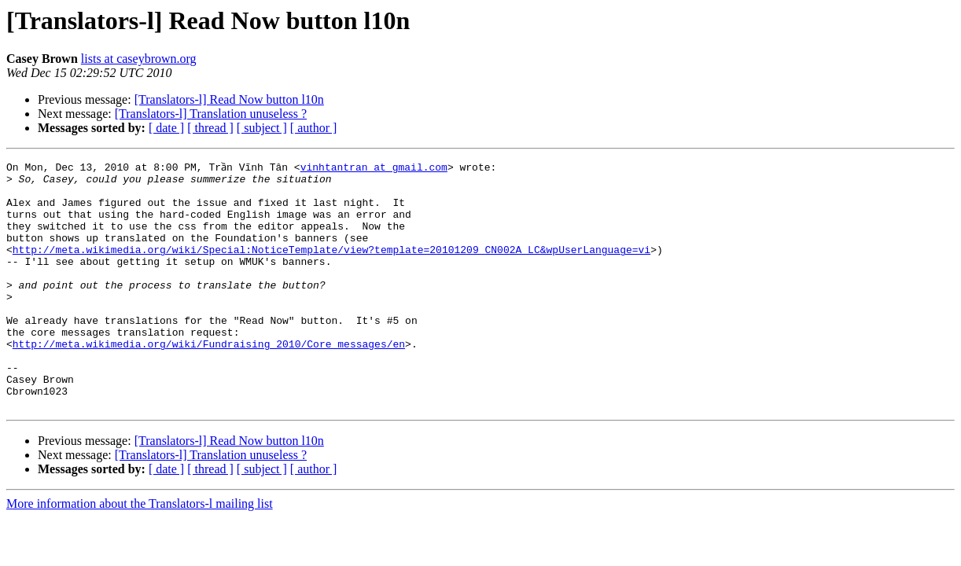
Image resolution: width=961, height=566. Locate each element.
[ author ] (313, 127)
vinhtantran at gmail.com (373, 167)
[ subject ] (262, 127)
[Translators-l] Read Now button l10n (229, 99)
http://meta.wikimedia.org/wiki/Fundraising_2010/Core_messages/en (209, 379)
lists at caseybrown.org (139, 58)
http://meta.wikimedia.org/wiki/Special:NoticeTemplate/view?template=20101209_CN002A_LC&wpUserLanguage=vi (331, 266)
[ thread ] (210, 127)
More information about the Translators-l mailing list (139, 550)
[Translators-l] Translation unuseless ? (211, 113)
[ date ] (166, 127)
